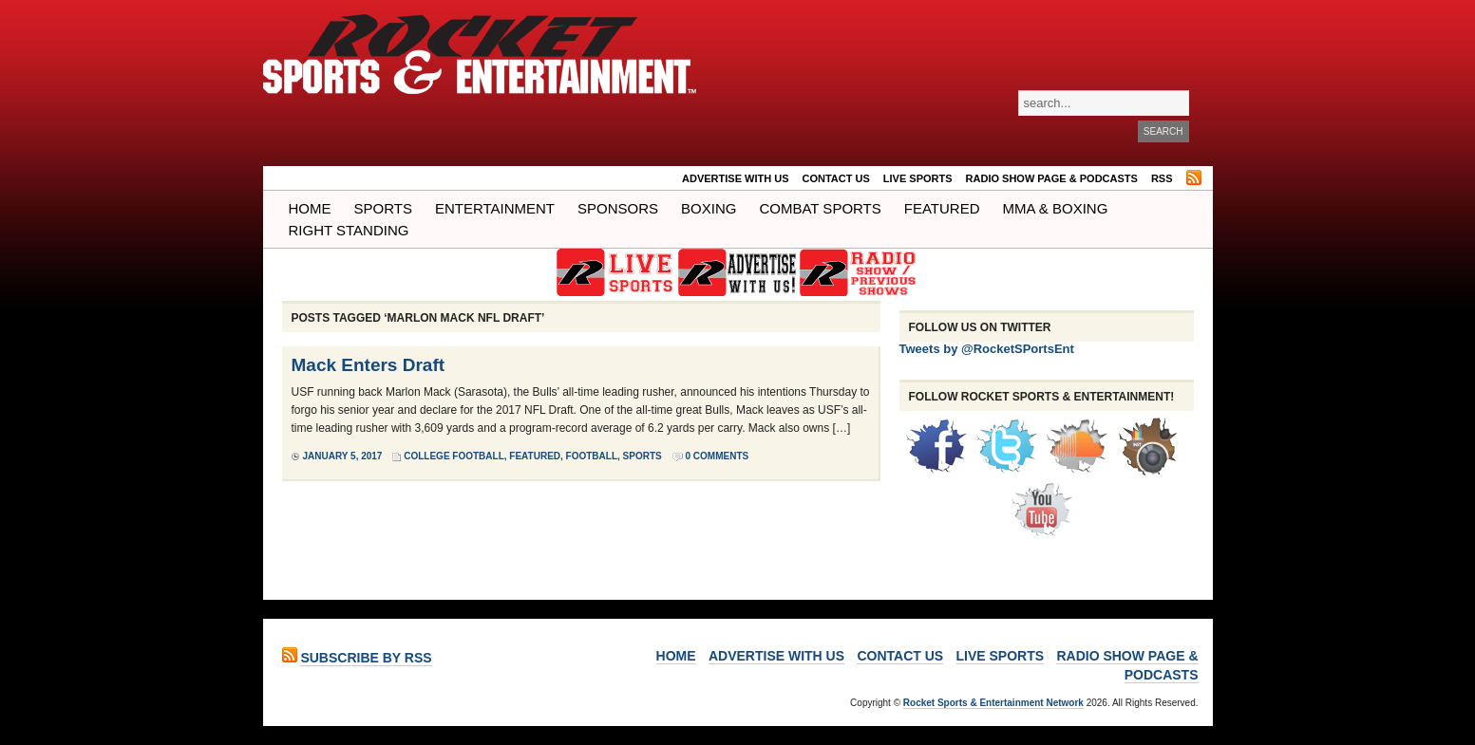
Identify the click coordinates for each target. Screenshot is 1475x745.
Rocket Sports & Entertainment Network (993, 703)
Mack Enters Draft (368, 365)
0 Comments (717, 456)
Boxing (708, 208)
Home (310, 208)
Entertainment (495, 208)
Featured (942, 208)
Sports (383, 208)
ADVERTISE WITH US (735, 178)
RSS (1162, 178)
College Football (454, 456)
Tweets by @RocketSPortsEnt (986, 349)
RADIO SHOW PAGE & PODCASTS (1052, 178)
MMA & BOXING (1055, 208)
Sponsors (617, 208)
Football (591, 456)
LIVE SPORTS (918, 178)
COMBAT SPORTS (819, 208)
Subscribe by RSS (365, 657)
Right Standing (349, 230)
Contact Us (836, 178)
